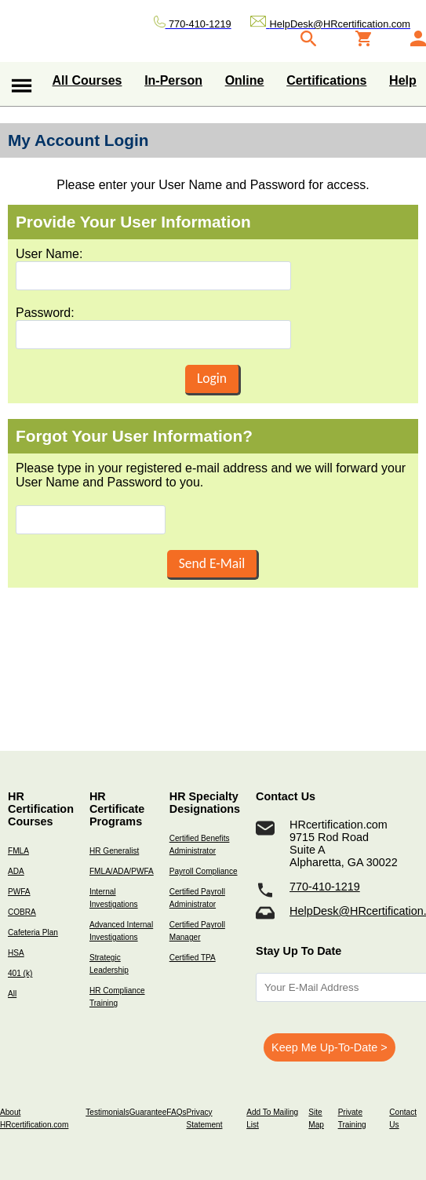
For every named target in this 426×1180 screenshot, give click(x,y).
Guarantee (148, 1112)
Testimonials (107, 1112)
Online (244, 80)
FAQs (176, 1112)
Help (403, 80)
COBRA (22, 912)
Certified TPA (192, 957)
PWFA (19, 891)
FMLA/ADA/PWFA (121, 871)
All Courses (87, 80)
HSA (16, 953)
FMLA (18, 851)
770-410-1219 (324, 886)
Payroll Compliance (203, 871)
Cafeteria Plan (33, 932)
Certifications (326, 80)
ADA (16, 871)
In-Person (173, 80)
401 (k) (20, 973)
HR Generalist (114, 851)
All (12, 993)
